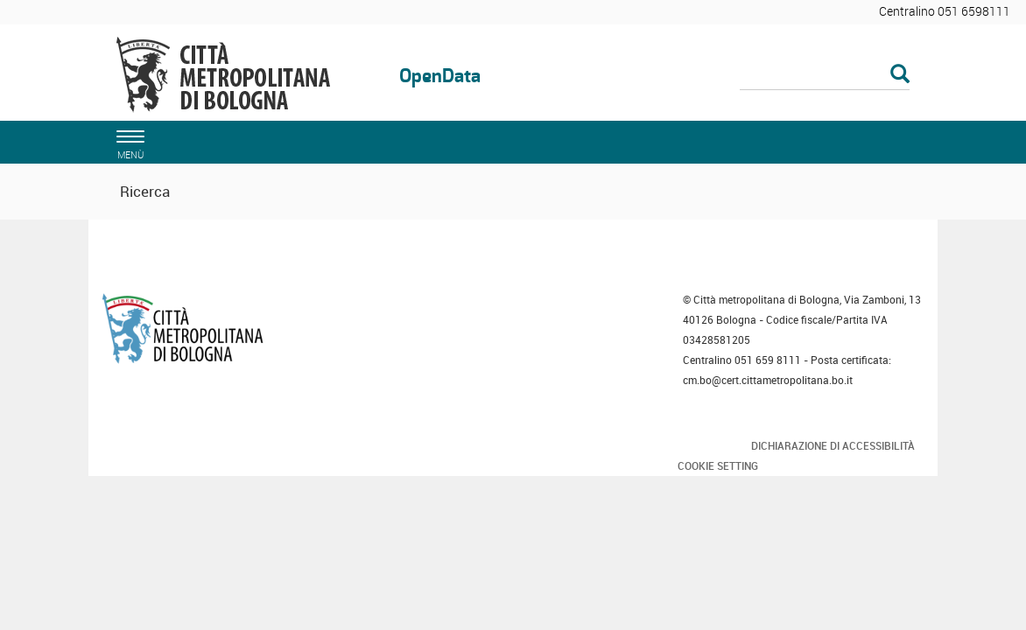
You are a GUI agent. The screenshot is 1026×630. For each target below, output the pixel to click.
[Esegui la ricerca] (900, 74)
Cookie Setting (718, 465)
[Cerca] (825, 75)
